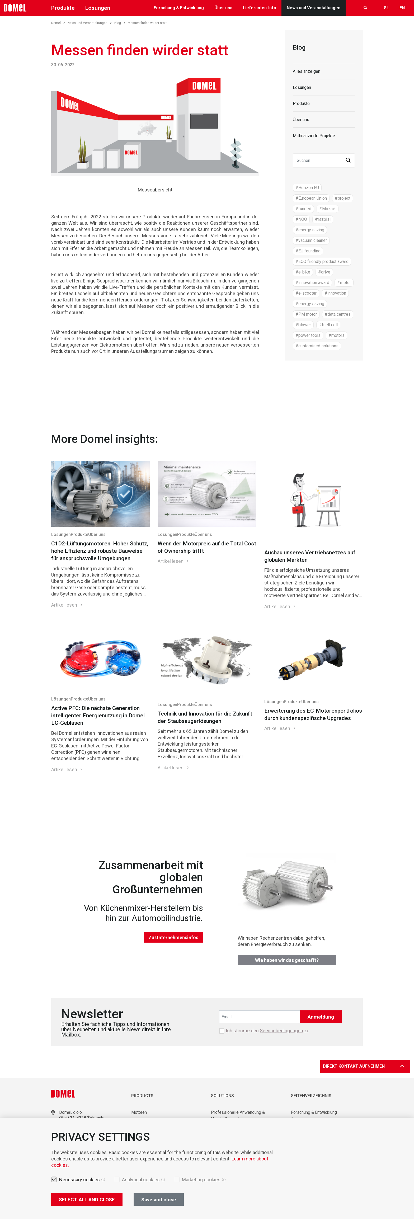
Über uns (223, 7)
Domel (58, 23)
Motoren (139, 1112)
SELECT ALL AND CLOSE (87, 1200)
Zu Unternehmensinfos (173, 937)
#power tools (308, 335)
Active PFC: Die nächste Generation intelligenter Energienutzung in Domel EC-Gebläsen (98, 715)
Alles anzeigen (306, 71)
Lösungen (97, 8)
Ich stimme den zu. (268, 1030)
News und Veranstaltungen (313, 7)
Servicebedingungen (281, 1030)
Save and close (158, 1200)
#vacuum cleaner (311, 240)
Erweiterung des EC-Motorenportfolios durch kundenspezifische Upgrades (313, 714)
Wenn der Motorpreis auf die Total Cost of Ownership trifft (207, 547)
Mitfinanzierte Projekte (314, 135)
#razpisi (323, 219)
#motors (336, 335)
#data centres (338, 314)
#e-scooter (306, 293)
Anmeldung (321, 1017)
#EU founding (308, 250)
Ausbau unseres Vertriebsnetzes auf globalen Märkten (309, 556)
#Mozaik (327, 208)
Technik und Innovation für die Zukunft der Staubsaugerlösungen (205, 717)
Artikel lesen (64, 605)
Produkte (63, 8)
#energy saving (309, 229)
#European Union (311, 198)
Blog (119, 23)
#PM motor (306, 314)
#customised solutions (316, 345)
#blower (303, 324)
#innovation (335, 293)
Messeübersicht (155, 190)
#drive (324, 272)
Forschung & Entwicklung (179, 7)
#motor (344, 282)
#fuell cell (328, 324)
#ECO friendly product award (322, 261)
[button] (348, 160)
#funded (303, 208)
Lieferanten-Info (259, 7)
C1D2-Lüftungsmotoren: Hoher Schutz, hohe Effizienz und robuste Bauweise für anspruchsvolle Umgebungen (99, 550)
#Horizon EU (307, 187)
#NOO (301, 219)
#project (342, 198)
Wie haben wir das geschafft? (287, 960)
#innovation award (312, 282)
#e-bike (302, 272)
